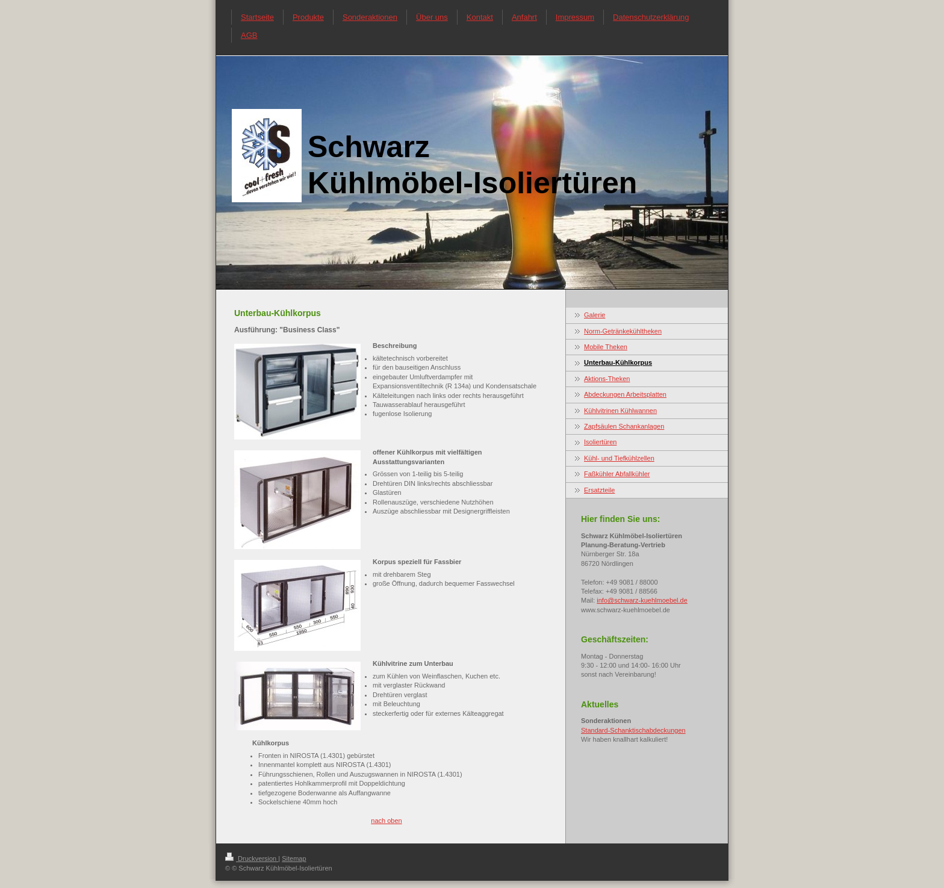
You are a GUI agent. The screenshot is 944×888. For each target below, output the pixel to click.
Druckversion (251, 858)
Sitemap (294, 858)
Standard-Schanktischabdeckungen (633, 730)
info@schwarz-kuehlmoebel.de (642, 600)
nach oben (386, 820)
